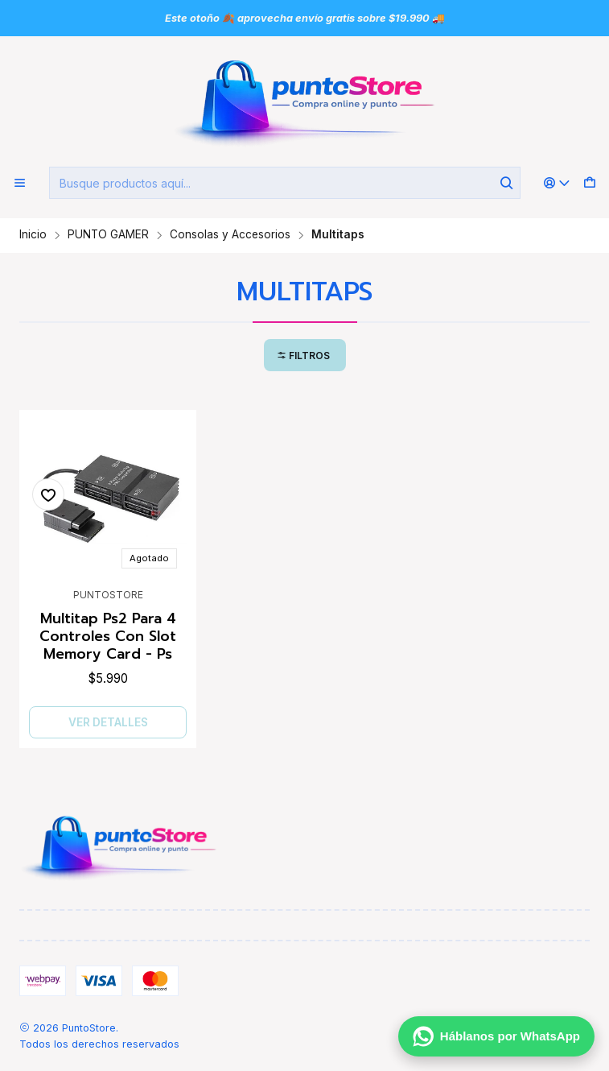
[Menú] (20, 183)
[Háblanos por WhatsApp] (496, 1036)
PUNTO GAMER (108, 235)
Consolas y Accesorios (230, 235)
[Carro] (589, 183)
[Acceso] (557, 183)
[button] (305, 355)
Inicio (33, 235)
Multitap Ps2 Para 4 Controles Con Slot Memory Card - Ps (107, 636)
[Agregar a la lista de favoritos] (48, 494)
